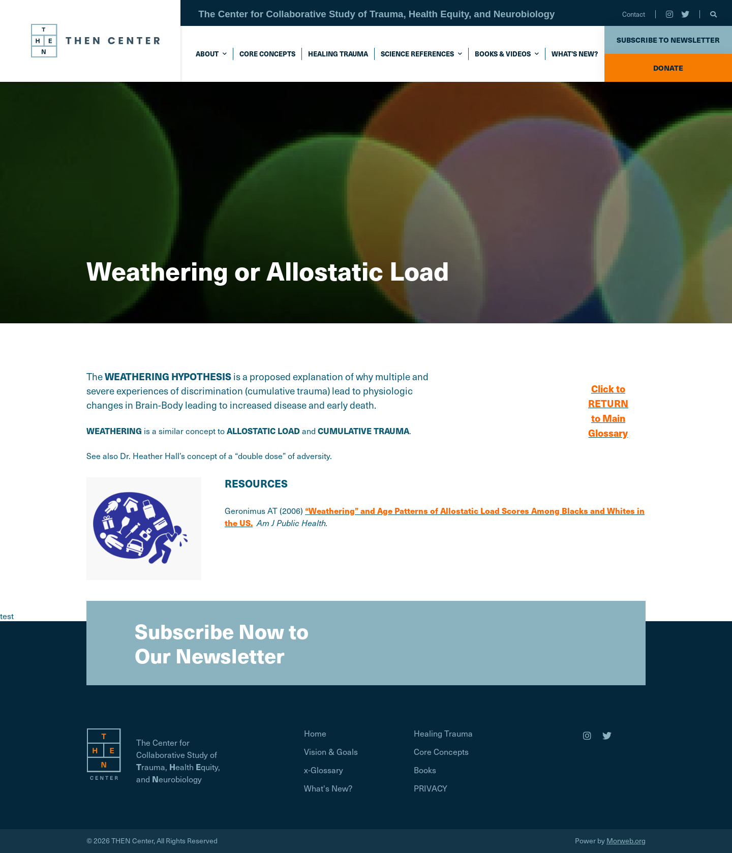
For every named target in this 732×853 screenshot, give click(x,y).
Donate (668, 68)
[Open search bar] (713, 14)
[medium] (587, 735)
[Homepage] (103, 752)
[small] (669, 14)
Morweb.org (626, 840)
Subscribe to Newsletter (668, 40)
